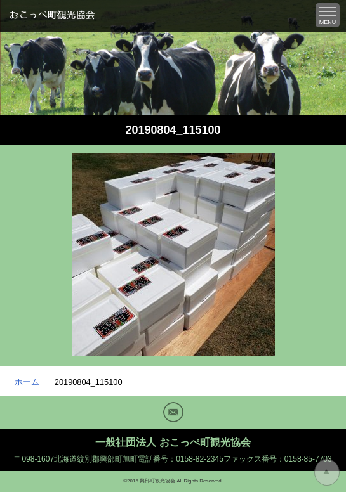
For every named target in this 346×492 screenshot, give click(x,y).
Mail (173, 412)
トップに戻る (327, 472)
